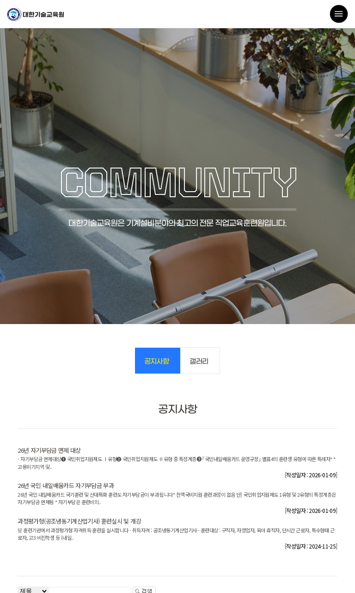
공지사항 (156, 361)
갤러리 (199, 361)
